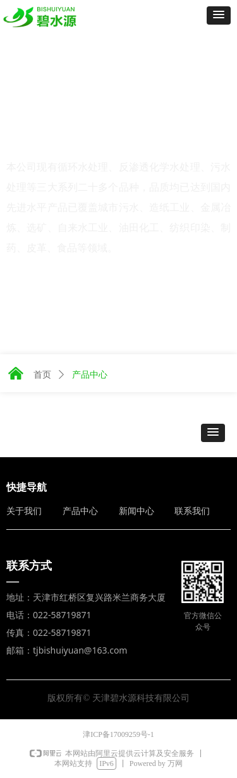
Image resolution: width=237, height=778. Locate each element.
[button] (219, 15)
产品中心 (89, 375)
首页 (42, 375)
